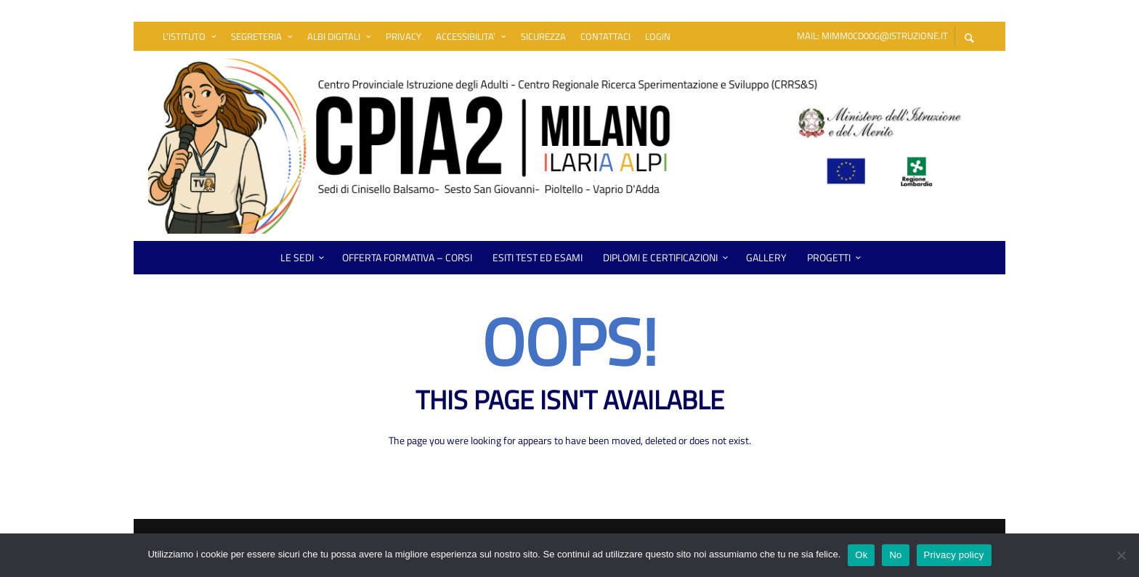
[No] (1121, 556)
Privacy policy (954, 554)
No (895, 554)
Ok (861, 554)
